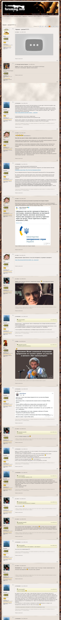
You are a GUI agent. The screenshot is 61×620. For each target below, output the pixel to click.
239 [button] (51, 26)
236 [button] (45, 26)
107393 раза (10, 272)
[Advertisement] (30, 20)
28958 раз (10, 355)
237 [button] (47, 26)
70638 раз (10, 533)
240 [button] (53, 26)
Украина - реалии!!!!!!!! (9, 24)
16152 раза (10, 79)
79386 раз (10, 120)
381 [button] (56, 26)
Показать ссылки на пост (19, 58)
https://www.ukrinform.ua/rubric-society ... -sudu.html (26, 112)
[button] (40, 26)
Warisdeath (20, 344)
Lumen (19, 319)
